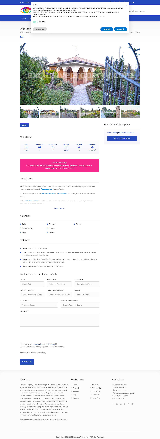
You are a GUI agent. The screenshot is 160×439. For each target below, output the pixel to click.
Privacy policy (97, 384)
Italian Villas (96, 394)
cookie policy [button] (72, 10)
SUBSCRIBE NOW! (122, 138)
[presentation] (35, 331)
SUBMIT (27, 358)
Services (76, 388)
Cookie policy (96, 388)
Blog (74, 391)
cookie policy (50, 340)
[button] (126, 5)
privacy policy (37, 340)
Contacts (76, 394)
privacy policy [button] (85, 8)
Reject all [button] (107, 29)
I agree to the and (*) (40, 340)
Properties (76, 384)
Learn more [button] (40, 29)
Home (24, 18)
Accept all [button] (120, 29)
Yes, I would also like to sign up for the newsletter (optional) (43, 343)
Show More (59, 205)
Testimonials (96, 391)
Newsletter (96, 381)
